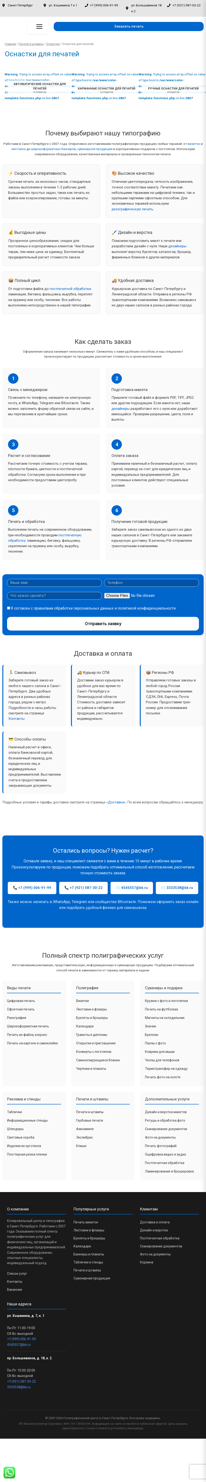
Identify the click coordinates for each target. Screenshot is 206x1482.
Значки (150, 1026)
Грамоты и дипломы (91, 1035)
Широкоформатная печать (28, 1026)
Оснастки (53, 44)
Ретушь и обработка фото (165, 1120)
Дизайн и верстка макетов (166, 1112)
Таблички (14, 1112)
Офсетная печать (21, 1009)
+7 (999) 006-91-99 (21, 1339)
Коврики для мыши (160, 1052)
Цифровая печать (21, 1001)
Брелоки (151, 1035)
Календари (85, 1026)
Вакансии (14, 1289)
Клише (81, 1146)
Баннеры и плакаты (89, 1254)
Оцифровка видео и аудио (165, 1154)
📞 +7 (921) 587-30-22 (83, 888)
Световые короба (20, 1137)
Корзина (146, 1262)
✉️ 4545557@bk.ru (132, 888)
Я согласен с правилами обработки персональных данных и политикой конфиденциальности (93, 608)
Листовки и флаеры (91, 1009)
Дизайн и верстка (154, 1230)
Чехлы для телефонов (162, 1060)
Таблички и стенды (88, 1262)
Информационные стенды (27, 1120)
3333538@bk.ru (19, 1387)
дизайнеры (177, 246)
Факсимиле (85, 1129)
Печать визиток (86, 1222)
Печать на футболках (161, 1009)
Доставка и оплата (155, 1222)
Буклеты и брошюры (92, 1018)
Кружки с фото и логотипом (166, 1001)
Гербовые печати (89, 1120)
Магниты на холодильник (165, 1018)
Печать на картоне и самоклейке (32, 1043)
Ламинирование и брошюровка (169, 1171)
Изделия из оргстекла (24, 1146)
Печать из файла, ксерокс (27, 1035)
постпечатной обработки (70, 289)
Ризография (16, 1018)
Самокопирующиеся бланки (98, 1060)
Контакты (16, 719)
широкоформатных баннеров (53, 149)
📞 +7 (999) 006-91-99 (32, 888)
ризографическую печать (132, 209)
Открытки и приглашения (95, 1043)
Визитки (82, 1001)
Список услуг (17, 1273)
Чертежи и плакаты (91, 1069)
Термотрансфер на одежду (166, 1069)
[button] (129, 26)
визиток (194, 144)
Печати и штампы (31, 44)
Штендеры (15, 1129)
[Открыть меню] (39, 26)
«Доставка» (116, 802)
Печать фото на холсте (163, 1077)
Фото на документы (160, 1137)
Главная (10, 44)
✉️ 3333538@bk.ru (177, 888)
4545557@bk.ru (19, 1345)
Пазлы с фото (155, 1043)
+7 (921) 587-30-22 (21, 1381)
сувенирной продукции (94, 149)
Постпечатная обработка (164, 1163)
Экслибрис (84, 1137)
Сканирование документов (166, 1129)
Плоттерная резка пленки (27, 1154)
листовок (18, 149)
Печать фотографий (161, 1146)
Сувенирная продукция (92, 1278)
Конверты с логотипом (93, 1052)
